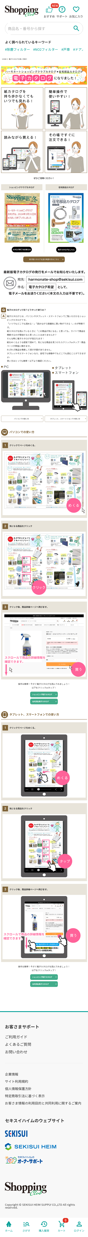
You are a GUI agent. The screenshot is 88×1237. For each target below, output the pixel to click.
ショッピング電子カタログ (42, 695)
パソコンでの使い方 (21, 419)
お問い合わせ (16, 1051)
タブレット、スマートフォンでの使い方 (65, 419)
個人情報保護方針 (18, 1088)
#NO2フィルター (45, 49)
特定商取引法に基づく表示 (25, 1095)
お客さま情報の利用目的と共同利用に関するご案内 (43, 1103)
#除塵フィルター (17, 49)
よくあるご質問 (18, 1044)
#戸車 (65, 49)
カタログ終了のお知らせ (22, 250)
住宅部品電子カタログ (40, 702)
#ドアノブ (80, 49)
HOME (4, 59)
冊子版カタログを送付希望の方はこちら (44, 259)
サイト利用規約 (16, 1081)
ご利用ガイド (16, 1036)
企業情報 (11, 1074)
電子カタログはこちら (66, 250)
